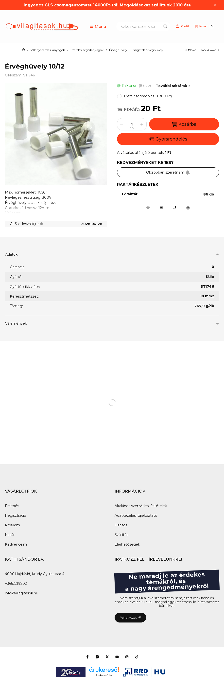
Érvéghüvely (118, 50)
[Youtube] (117, 657)
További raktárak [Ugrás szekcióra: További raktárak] (173, 86)
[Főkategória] (23, 50)
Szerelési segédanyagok (86, 50)
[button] (97, 26)
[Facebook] (87, 657)
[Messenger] (97, 657)
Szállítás (121, 535)
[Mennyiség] (132, 124)
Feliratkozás (130, 617)
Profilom (12, 525)
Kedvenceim (16, 544)
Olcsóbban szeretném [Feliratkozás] (168, 172)
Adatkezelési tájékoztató (136, 515)
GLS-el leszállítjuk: (27, 224)
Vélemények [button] (16, 323)
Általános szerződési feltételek (141, 506)
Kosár (10, 535)
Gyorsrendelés (168, 139)
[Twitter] (107, 657)
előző (190, 50)
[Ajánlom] (161, 208)
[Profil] (182, 26)
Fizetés (121, 525)
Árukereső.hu (104, 675)
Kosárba (184, 124)
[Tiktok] (137, 657)
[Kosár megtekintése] (204, 26)
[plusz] (142, 124)
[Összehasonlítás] (175, 208)
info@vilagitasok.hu (21, 593)
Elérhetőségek (127, 544)
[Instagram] (127, 657)
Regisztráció (15, 515)
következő (210, 50)
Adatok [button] (11, 254)
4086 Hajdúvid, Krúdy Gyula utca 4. (35, 574)
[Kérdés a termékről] (188, 208)
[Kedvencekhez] (148, 208)
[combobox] (143, 26)
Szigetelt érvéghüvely (148, 50)
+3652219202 (16, 583)
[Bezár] (214, 5)
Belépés (12, 506)
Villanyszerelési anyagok (48, 50)
